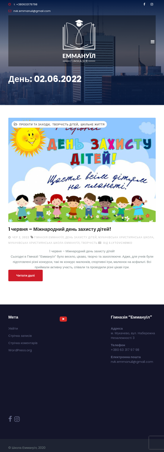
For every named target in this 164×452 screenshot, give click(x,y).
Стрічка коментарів (23, 343)
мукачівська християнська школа (126, 237)
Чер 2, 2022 (20, 237)
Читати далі (25, 275)
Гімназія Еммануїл (49, 237)
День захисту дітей (81, 237)
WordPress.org (20, 350)
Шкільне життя (93, 124)
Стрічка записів (20, 335)
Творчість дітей (65, 124)
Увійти (13, 328)
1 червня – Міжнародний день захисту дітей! (59, 229)
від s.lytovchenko (115, 243)
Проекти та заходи (34, 124)
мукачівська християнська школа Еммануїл (44, 243)
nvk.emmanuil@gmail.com (29, 11)
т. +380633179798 (22, 4)
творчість (89, 243)
